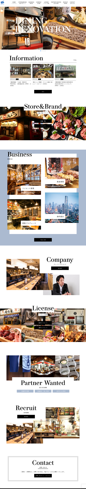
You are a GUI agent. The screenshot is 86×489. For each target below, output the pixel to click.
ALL (75, 60)
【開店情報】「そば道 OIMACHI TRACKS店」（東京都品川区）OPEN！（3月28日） (20, 84)
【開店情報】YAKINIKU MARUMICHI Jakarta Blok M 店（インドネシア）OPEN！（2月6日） (64, 84)
